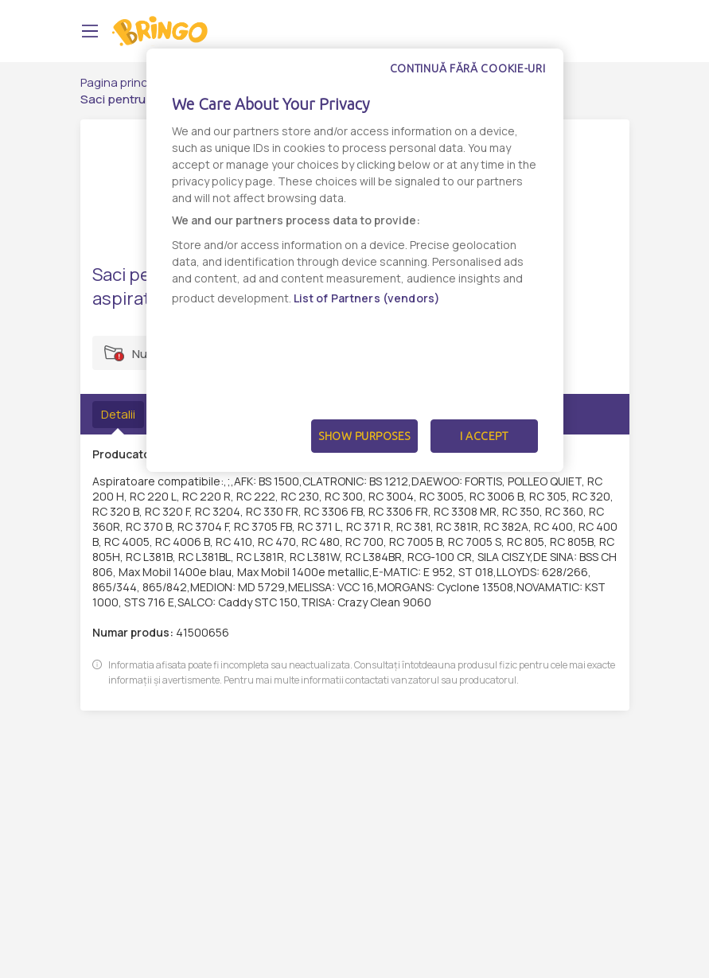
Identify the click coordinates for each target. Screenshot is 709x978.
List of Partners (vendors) (367, 298)
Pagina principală (126, 82)
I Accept (484, 436)
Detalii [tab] (118, 414)
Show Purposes (364, 436)
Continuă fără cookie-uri (468, 68)
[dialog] (354, 260)
